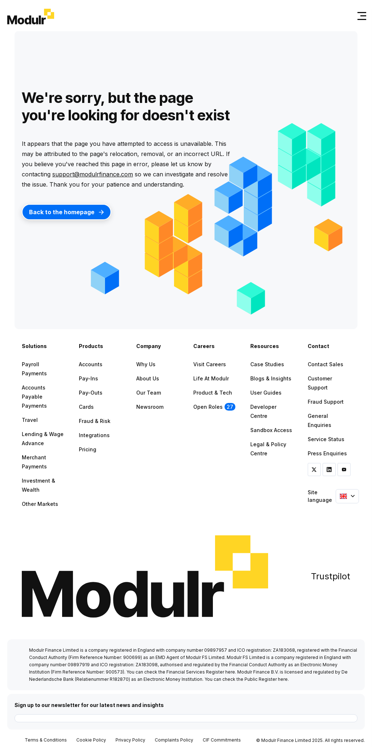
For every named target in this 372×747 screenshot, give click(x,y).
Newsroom (149, 407)
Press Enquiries (327, 453)
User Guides (266, 393)
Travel (30, 420)
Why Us (145, 364)
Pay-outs (90, 393)
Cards (86, 407)
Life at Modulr (211, 378)
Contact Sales (325, 364)
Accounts (90, 364)
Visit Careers (209, 364)
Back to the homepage (66, 212)
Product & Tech (212, 393)
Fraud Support (326, 402)
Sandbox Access (271, 430)
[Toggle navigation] (360, 16)
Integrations (94, 435)
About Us (147, 378)
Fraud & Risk (94, 421)
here (230, 672)
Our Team (148, 393)
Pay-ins (88, 378)
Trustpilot (330, 576)
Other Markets (40, 504)
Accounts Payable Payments (34, 396)
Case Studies (267, 364)
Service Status (326, 439)
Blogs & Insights (270, 378)
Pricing (87, 449)
